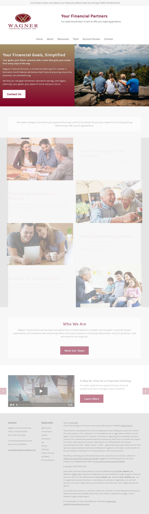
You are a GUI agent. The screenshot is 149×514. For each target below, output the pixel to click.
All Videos (45, 456)
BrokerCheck (126, 426)
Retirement (46, 428)
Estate (44, 435)
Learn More (91, 401)
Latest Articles (47, 453)
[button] (50, 40)
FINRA (74, 474)
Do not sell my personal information (109, 461)
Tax (42, 442)
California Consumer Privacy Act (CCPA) (81, 458)
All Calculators (48, 460)
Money (44, 446)
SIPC (79, 474)
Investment (46, 431)
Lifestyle (45, 449)
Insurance (46, 439)
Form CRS (73, 423)
